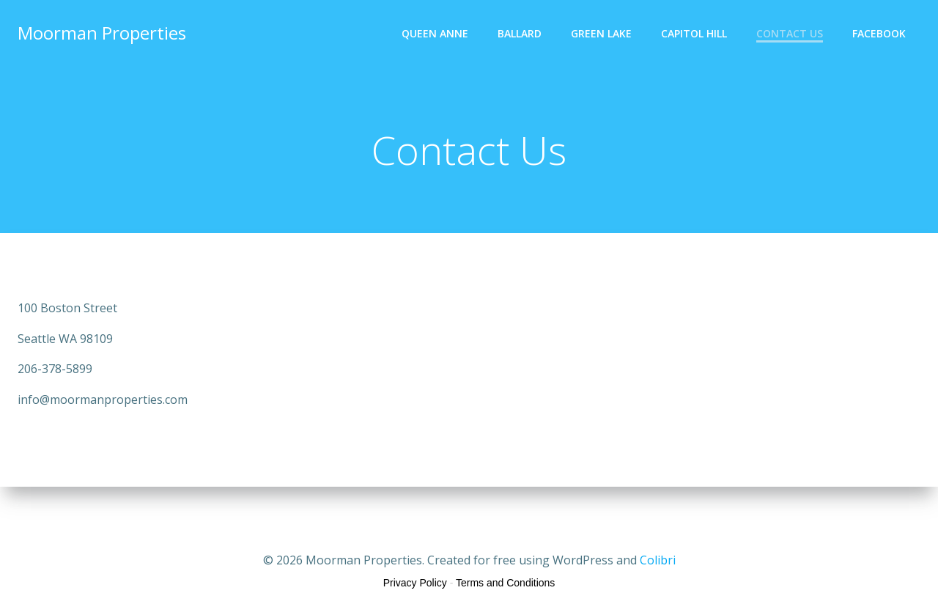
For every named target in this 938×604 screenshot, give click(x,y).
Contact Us (789, 33)
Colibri (658, 560)
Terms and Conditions (505, 583)
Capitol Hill (694, 33)
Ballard (520, 33)
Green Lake (601, 33)
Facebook (879, 33)
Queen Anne (435, 33)
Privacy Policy (415, 583)
